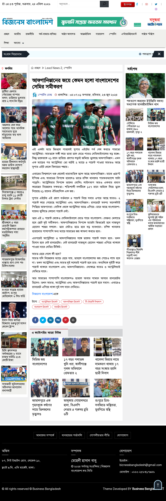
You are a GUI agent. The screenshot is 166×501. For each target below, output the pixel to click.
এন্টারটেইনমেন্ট (129, 34)
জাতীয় (17, 34)
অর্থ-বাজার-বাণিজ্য (47, 34)
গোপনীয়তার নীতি (100, 435)
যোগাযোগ (122, 435)
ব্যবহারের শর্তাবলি (72, 435)
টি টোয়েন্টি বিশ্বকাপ (93, 301)
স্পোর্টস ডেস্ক (42, 95)
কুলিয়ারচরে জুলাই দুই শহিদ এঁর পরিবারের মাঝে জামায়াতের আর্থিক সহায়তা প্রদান (156, 222)
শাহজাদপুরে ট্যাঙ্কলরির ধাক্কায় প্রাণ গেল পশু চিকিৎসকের (13, 263)
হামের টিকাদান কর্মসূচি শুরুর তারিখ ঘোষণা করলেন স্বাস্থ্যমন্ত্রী (14, 165)
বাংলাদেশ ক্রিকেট (41, 307)
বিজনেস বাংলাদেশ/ (42, 294)
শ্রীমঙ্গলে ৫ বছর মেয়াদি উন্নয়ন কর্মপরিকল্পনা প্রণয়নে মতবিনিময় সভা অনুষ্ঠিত (13, 229)
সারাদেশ (100, 34)
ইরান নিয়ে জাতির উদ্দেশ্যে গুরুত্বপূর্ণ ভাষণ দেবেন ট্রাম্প (14, 323)
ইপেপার (127, 4)
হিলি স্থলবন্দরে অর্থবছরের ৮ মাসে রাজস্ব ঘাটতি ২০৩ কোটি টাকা (11, 355)
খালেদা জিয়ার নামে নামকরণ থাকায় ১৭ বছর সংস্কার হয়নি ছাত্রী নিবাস (156, 158)
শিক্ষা (6, 43)
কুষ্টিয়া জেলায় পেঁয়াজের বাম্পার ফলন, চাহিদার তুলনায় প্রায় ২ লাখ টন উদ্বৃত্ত (13, 96)
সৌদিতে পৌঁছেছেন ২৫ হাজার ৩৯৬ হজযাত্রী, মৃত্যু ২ (134, 128)
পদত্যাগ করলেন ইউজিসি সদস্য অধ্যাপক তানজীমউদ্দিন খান (145, 102)
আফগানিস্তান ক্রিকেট (71, 301)
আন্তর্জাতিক (85, 34)
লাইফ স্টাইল (148, 34)
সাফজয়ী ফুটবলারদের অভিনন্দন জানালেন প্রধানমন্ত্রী (13, 387)
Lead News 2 (53, 68)
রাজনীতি (30, 34)
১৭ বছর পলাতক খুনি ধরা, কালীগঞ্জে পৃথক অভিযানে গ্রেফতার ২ (134, 158)
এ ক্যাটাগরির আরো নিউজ (46, 332)
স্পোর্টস (112, 34)
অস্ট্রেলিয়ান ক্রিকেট (49, 301)
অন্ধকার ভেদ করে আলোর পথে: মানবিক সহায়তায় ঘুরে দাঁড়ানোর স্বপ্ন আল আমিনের (13, 131)
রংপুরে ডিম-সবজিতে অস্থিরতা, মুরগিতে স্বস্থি (106, 405)
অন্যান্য (17, 43)
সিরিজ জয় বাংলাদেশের (154, 125)
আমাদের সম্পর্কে (45, 435)
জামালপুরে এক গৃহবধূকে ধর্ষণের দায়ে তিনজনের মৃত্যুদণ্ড (134, 189)
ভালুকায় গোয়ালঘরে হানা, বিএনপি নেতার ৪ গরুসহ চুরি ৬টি (156, 189)
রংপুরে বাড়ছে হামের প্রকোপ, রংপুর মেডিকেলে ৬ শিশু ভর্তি (13, 293)
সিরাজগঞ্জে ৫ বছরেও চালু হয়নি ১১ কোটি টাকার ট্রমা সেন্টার (13, 195)
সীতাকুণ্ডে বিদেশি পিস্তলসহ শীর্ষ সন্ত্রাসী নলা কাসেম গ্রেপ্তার (135, 254)
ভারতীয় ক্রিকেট (60, 307)
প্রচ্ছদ (6, 34)
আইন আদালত (68, 34)
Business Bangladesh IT (148, 489)
